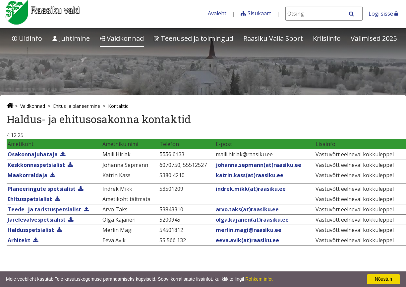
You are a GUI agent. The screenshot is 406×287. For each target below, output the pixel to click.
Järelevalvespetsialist (37, 219)
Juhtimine (71, 38)
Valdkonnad (122, 38)
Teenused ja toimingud (193, 38)
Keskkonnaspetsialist (36, 165)
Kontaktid (118, 106)
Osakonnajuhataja (33, 154)
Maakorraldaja (27, 175)
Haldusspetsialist (31, 230)
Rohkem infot (258, 279)
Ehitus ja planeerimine (76, 106)
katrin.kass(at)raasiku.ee (249, 175)
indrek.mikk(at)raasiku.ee (251, 188)
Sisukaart (259, 13)
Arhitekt (19, 240)
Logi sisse (383, 13)
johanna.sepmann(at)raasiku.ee (258, 165)
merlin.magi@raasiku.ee (248, 230)
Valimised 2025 (374, 38)
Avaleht (217, 13)
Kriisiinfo (327, 38)
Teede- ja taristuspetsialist (44, 209)
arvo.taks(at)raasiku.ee (247, 209)
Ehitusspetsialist (30, 199)
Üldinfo (27, 38)
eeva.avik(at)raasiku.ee (247, 240)
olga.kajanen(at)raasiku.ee (252, 219)
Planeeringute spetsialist (42, 188)
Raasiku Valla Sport (273, 38)
